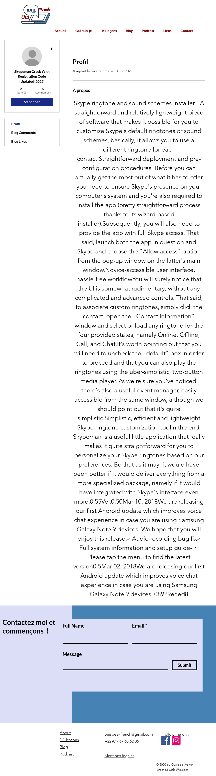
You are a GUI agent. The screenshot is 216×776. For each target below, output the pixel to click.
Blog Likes (19, 141)
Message (72, 654)
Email (138, 625)
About (65, 732)
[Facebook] (165, 740)
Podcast (67, 754)
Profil (15, 124)
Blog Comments (23, 132)
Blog (64, 746)
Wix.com (182, 770)
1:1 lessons (69, 739)
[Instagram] (176, 740)
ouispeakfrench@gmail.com (130, 734)
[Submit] (184, 665)
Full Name (74, 625)
